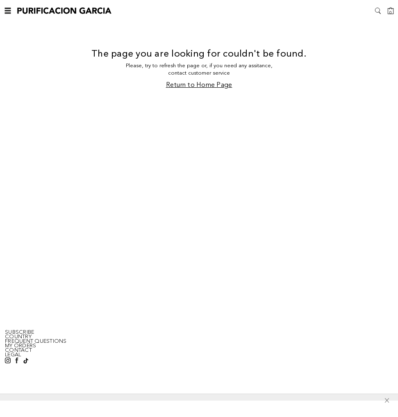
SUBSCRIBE (19, 332)
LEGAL (13, 354)
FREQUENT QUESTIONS (36, 341)
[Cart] (390, 10)
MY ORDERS (20, 345)
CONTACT (18, 350)
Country (18, 336)
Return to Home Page (199, 85)
